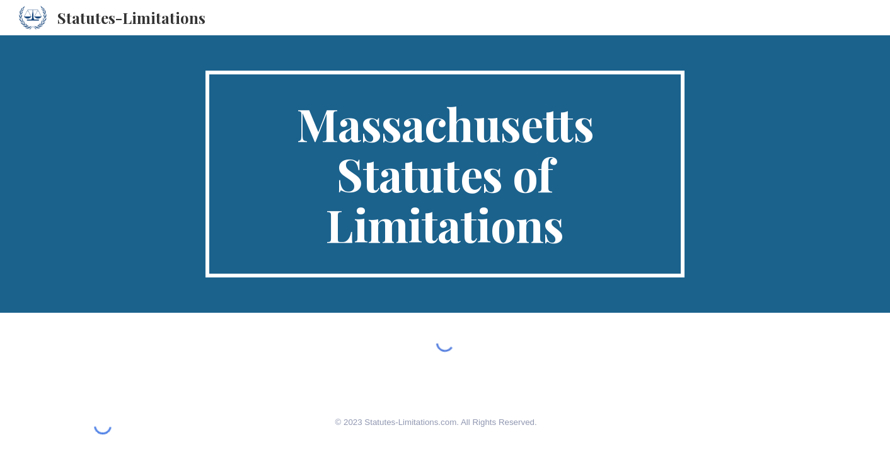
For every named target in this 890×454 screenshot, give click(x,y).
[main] (445, 174)
